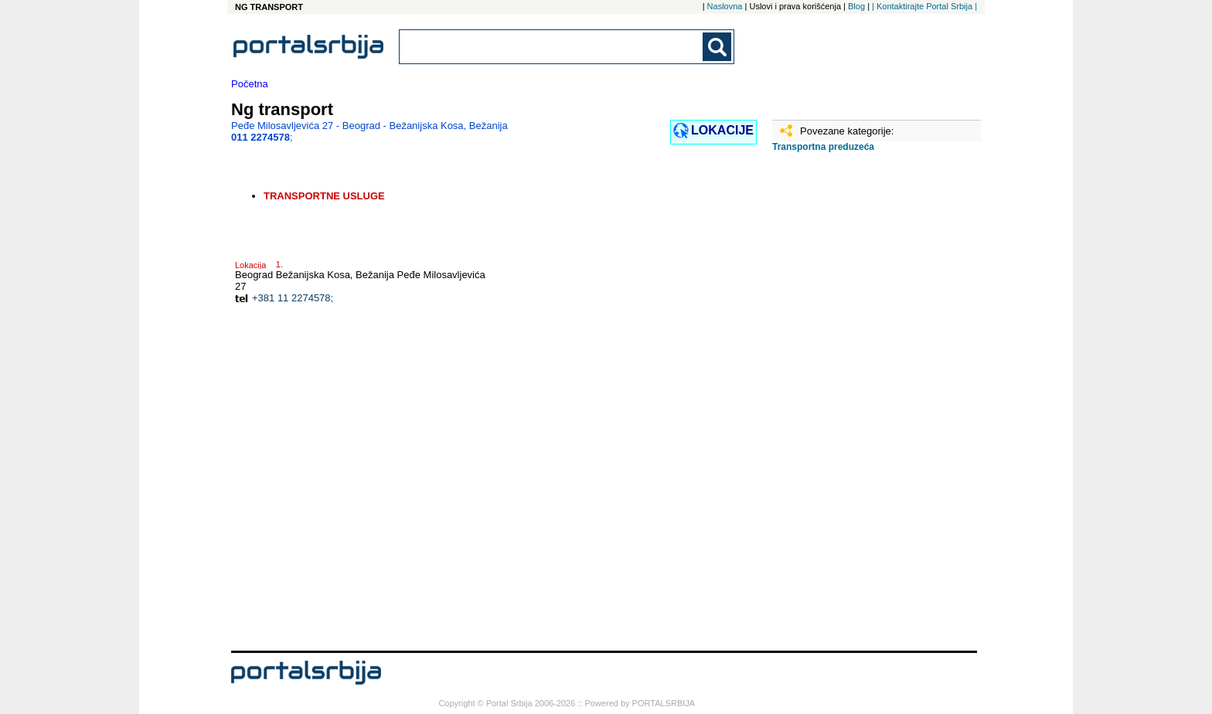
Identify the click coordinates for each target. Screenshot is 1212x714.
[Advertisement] (849, 407)
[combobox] (552, 46)
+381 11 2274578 (291, 298)
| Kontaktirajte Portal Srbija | (924, 6)
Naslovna (725, 6)
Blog (856, 6)
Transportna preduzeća (823, 146)
